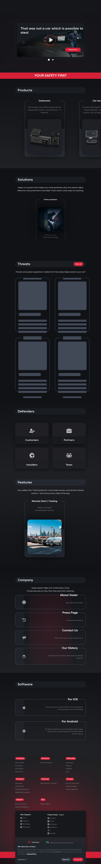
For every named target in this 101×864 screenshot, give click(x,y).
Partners (69, 766)
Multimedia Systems (22, 789)
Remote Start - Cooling (48, 783)
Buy (43, 800)
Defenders (71, 758)
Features (45, 779)
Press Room (19, 769)
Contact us (19, 772)
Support (19, 800)
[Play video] (50, 40)
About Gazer (19, 763)
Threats (70, 779)
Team (67, 772)
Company (20, 758)
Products (20, 779)
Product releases (72, 789)
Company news (71, 786)
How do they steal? (72, 783)
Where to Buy (45, 804)
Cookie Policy (31, 854)
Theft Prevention (46, 763)
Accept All (78, 859)
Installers (69, 769)
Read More (73, 50)
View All (78, 264)
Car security (19, 786)
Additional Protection (22, 792)
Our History (19, 766)
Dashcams (19, 783)
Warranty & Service (21, 807)
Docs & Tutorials (20, 804)
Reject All (66, 859)
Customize (23, 859)
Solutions (45, 758)
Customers (69, 763)
